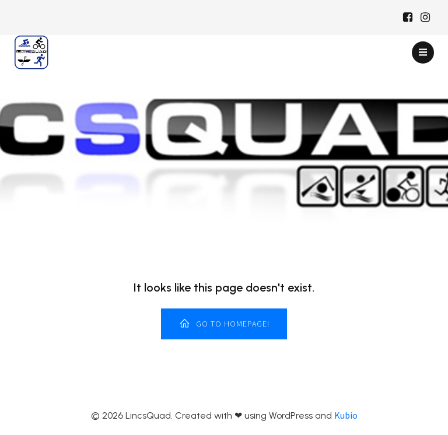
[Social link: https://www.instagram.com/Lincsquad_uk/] (425, 17)
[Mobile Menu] (423, 52)
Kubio (346, 415)
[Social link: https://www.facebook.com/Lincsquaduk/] (407, 17)
